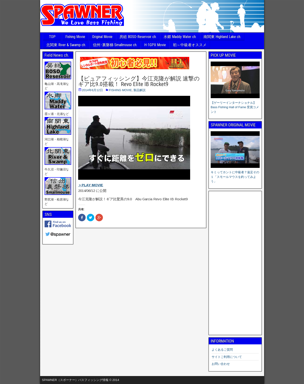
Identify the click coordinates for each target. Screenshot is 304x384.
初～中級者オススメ (189, 45)
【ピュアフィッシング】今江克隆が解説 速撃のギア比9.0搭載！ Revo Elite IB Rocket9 (139, 81)
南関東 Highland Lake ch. (222, 37)
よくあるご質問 (222, 349)
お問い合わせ (221, 364)
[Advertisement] (235, 263)
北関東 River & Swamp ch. (66, 45)
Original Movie (102, 37)
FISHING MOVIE (120, 90)
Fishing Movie (75, 37)
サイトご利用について (227, 357)
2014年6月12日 (92, 90)
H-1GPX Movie (155, 45)
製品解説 (139, 90)
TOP (52, 37)
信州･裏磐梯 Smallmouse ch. (115, 45)
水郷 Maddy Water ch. (180, 37)
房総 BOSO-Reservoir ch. (138, 37)
